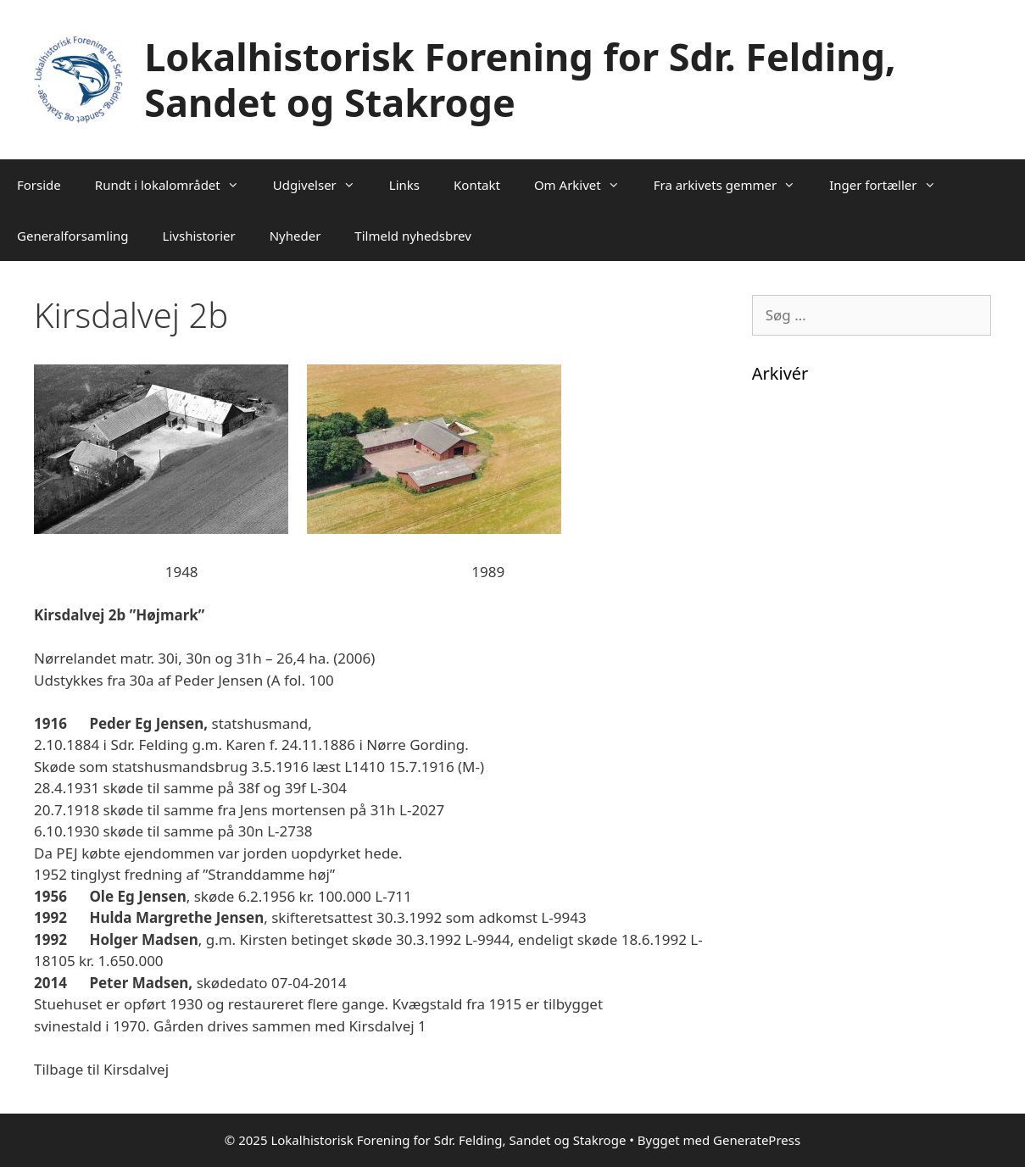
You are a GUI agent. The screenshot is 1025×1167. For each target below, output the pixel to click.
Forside (39, 184)
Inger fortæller (890, 184)
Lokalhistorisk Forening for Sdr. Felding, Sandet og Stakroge (520, 79)
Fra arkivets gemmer (733, 184)
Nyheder (295, 235)
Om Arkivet (585, 184)
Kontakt (477, 184)
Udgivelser (322, 184)
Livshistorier (199, 235)
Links (404, 184)
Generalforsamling (73, 235)
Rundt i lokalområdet (175, 184)
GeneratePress (756, 1139)
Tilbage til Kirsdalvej (101, 1069)
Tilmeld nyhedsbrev (412, 235)
